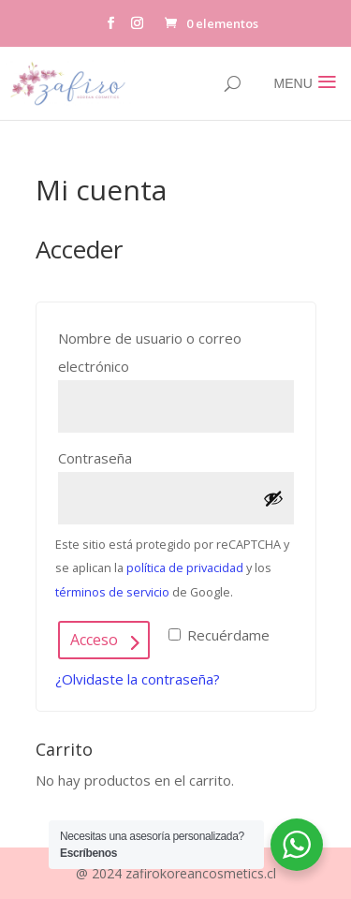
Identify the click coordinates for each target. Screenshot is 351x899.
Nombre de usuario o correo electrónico (149, 352)
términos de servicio (112, 591)
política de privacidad (184, 567)
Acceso (94, 639)
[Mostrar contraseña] (273, 498)
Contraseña (136, 455)
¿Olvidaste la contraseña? (137, 679)
